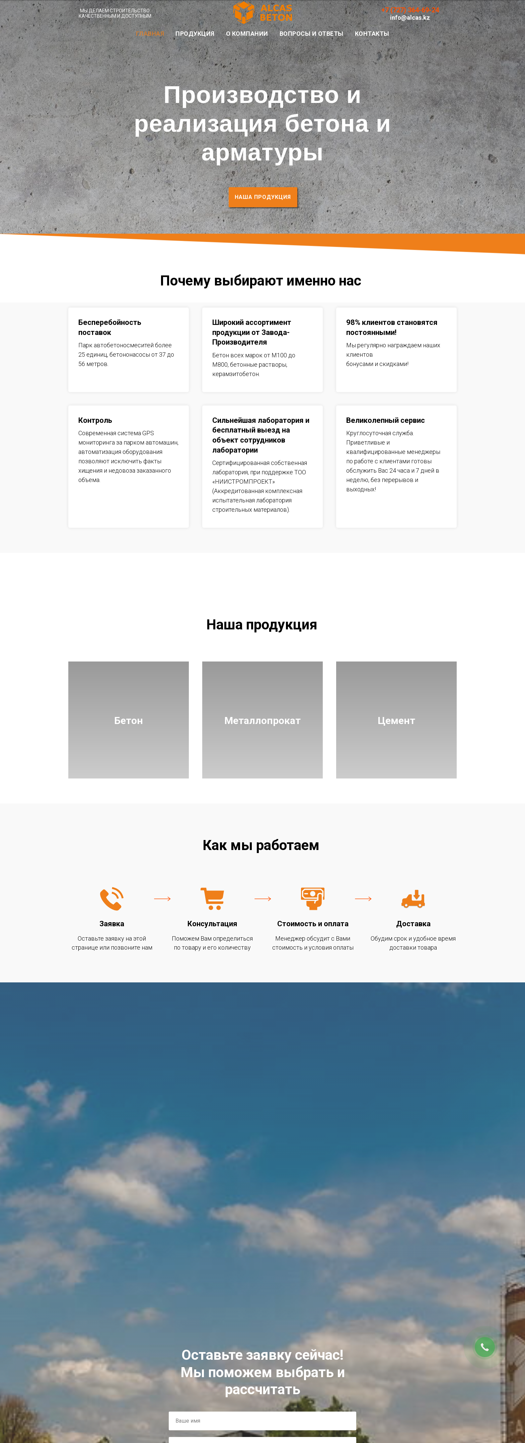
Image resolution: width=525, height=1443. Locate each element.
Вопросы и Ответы (312, 33)
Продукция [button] (195, 33)
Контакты (372, 33)
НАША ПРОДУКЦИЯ (263, 197)
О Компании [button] (247, 33)
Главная (150, 33)
